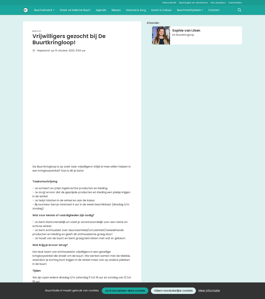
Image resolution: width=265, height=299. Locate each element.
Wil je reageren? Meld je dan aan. (54, 254)
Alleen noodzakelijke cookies (173, 291)
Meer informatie (209, 290)
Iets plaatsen (218, 2)
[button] (44, 10)
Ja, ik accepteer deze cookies (125, 291)
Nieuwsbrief (169, 2)
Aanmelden (235, 2)
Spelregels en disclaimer (193, 2)
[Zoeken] (239, 10)
